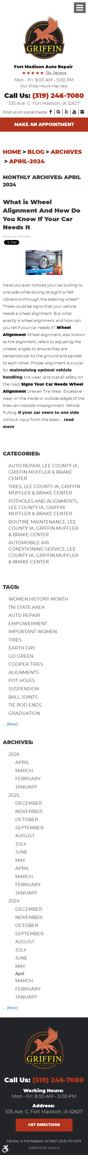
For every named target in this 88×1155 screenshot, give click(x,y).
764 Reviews (56, 73)
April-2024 (27, 161)
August (24, 836)
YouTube (74, 112)
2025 (13, 795)
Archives (66, 152)
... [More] (10, 724)
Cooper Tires (25, 664)
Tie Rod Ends (25, 705)
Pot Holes (21, 681)
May (20, 860)
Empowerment (27, 624)
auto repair (24, 615)
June (21, 852)
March (24, 771)
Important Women (32, 632)
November (28, 811)
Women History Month (38, 599)
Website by (44, 1148)
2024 (14, 901)
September (29, 828)
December (28, 803)
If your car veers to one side (48, 413)
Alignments (23, 672)
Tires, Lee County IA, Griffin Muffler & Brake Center (44, 490)
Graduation (24, 713)
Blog (35, 152)
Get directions (44, 1125)
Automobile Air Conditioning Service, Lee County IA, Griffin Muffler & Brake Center (43, 552)
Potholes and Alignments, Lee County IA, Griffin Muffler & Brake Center (43, 507)
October (26, 820)
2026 (13, 754)
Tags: (11, 587)
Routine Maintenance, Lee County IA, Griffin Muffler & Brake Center (43, 528)
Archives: (18, 742)
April (22, 762)
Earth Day (21, 648)
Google (58, 112)
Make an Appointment (44, 124)
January (26, 787)
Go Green (20, 656)
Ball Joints (23, 697)
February (28, 779)
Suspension (23, 689)
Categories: (21, 453)
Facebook (50, 112)
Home (12, 152)
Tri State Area (26, 607)
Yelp (66, 112)
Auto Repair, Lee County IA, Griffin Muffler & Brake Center (43, 472)
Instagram (82, 112)
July (20, 844)
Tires (15, 640)
